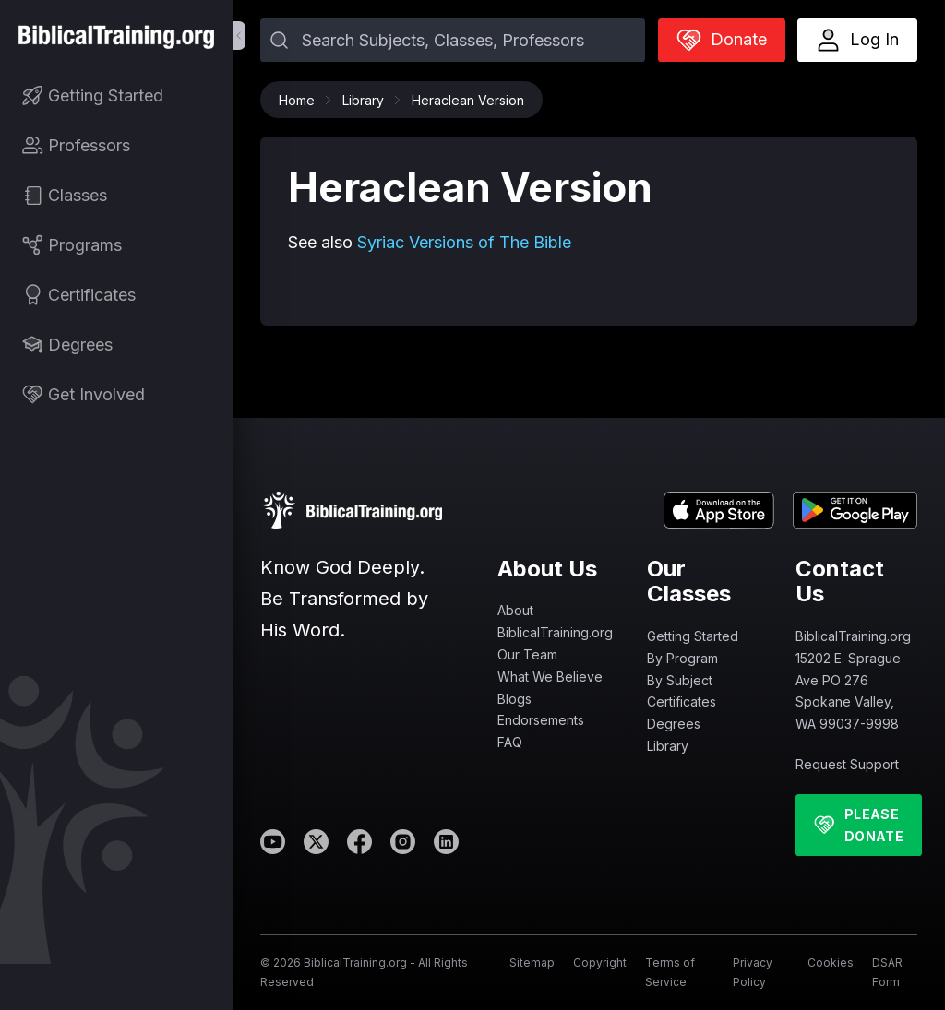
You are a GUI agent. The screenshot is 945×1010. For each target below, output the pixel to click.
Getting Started (692, 636)
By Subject (679, 680)
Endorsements (540, 720)
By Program (682, 658)
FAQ (509, 742)
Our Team (527, 654)
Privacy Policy (752, 972)
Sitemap (532, 962)
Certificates (681, 701)
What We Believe (550, 676)
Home (301, 100)
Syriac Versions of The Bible (464, 242)
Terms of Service (670, 972)
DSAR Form (887, 972)
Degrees (673, 723)
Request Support (847, 764)
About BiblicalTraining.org (555, 621)
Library (367, 100)
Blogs (514, 699)
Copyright (600, 962)
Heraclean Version (468, 100)
